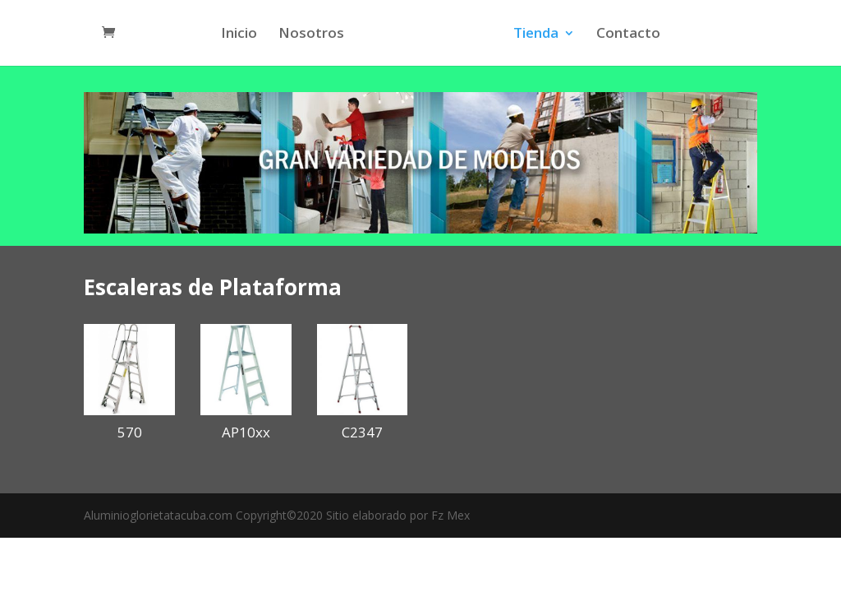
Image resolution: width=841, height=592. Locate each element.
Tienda (533, 34)
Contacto (626, 34)
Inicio (241, 34)
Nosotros (314, 34)
